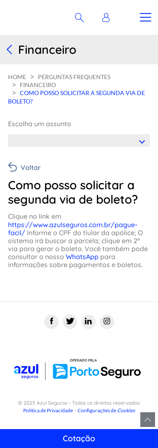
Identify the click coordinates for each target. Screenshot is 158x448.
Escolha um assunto (39, 123)
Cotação (79, 438)
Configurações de (106, 410)
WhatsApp (81, 256)
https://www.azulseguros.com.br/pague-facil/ (72, 228)
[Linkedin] (88, 321)
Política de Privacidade (48, 410)
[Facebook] (51, 321)
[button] (108, 17)
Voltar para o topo (147, 419)
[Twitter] (70, 321)
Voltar (31, 167)
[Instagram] (107, 321)
